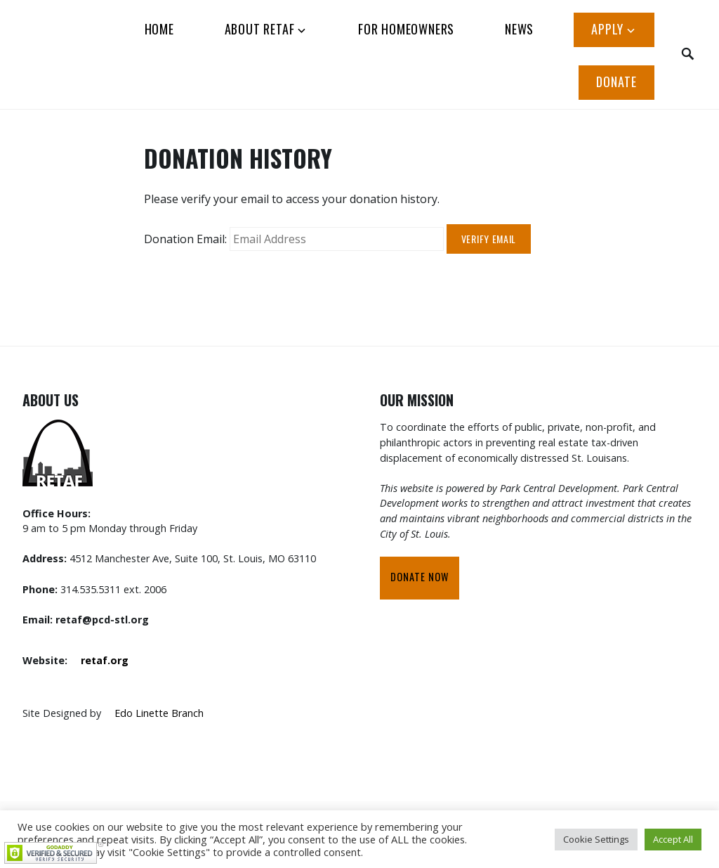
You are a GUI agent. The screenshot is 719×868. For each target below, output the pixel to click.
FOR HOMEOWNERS (406, 29)
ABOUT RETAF (260, 29)
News (519, 29)
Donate (616, 81)
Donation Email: (185, 239)
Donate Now (419, 576)
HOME (159, 29)
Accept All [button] (673, 839)
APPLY (607, 29)
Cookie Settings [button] (596, 839)
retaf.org (104, 660)
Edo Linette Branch (159, 713)
